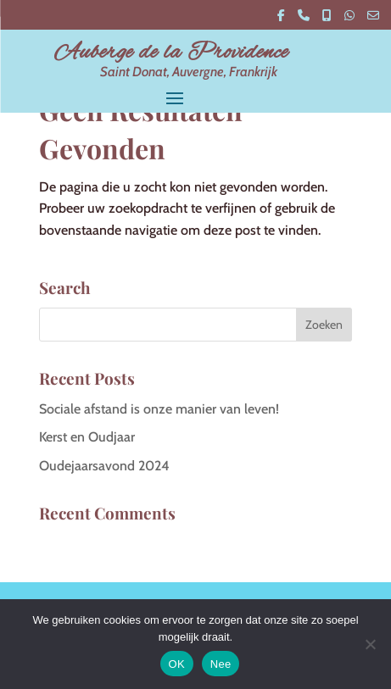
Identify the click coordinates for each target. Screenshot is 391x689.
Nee (221, 664)
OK (177, 664)
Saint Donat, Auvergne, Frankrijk (188, 72)
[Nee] (369, 644)
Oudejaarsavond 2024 (104, 466)
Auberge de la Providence (171, 53)
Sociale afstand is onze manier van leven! (159, 409)
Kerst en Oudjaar (87, 437)
